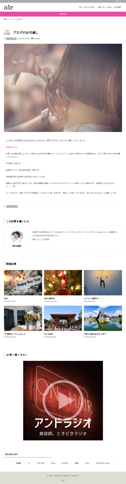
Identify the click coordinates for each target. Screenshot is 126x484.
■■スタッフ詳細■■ (41, 239)
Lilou (87, 463)
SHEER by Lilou (103, 463)
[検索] (120, 1)
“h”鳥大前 (40, 463)
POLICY (66, 476)
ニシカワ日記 (11, 38)
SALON (58, 476)
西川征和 (16, 246)
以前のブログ (11, 147)
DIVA (53, 463)
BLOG (74, 476)
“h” (29, 463)
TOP (50, 476)
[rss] (117, 1)
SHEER (65, 463)
